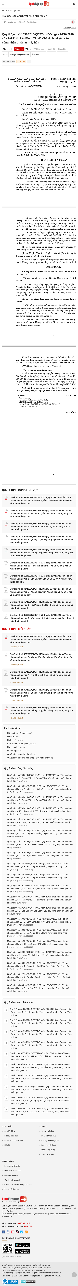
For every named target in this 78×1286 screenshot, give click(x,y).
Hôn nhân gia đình (16, 647)
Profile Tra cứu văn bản (13, 1140)
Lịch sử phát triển (11, 1136)
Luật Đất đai (40, 1276)
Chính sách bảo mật (12, 1180)
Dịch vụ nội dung (48, 1150)
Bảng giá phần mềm (12, 1166)
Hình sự (10, 740)
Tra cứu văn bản (47, 1131)
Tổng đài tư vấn (47, 1154)
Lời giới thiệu (9, 1131)
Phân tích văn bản (48, 1136)
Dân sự (10, 737)
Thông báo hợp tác (11, 1189)
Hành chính (12, 747)
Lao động (11, 751)
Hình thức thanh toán (12, 1171)
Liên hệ (7, 1145)
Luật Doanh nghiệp (26, 1276)
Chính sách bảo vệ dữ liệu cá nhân (18, 1185)
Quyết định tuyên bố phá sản (20, 754)
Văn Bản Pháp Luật (9, 1276)
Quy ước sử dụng (11, 1175)
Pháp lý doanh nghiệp (50, 1140)
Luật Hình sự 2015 (53, 1276)
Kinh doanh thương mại (17, 744)
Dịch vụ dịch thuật (48, 1145)
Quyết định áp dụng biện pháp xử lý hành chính (28, 758)
